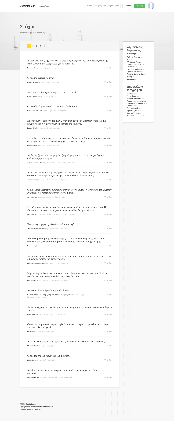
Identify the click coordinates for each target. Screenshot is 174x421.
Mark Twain (31, 332)
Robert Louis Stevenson (35, 263)
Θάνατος (130, 79)
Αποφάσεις (43, 377)
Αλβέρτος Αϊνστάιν (34, 162)
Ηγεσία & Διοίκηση (134, 69)
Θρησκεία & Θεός (134, 72)
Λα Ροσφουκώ (132, 108)
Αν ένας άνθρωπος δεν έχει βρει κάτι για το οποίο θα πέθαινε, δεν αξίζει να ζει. (67, 341)
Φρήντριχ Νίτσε (32, 314)
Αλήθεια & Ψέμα (133, 62)
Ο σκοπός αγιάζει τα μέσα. (40, 77)
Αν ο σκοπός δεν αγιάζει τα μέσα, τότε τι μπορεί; (51, 92)
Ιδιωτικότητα (36, 407)
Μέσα (43, 82)
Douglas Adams (32, 280)
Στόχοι (41, 68)
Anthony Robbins (33, 377)
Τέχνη (129, 77)
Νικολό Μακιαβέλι (33, 82)
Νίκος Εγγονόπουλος (34, 111)
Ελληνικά (37, 409)
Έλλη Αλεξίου (32, 197)
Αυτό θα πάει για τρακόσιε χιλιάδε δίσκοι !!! (49, 290)
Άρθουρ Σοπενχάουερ (35, 214)
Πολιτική (130, 67)
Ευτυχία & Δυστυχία (48, 162)
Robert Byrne (31, 360)
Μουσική (75, 295)
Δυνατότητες (49, 263)
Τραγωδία (47, 68)
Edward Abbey (32, 96)
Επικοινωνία (48, 407)
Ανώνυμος (131, 94)
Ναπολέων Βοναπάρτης (136, 103)
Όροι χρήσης (25, 407)
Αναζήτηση (42, 128)
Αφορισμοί (60, 68)
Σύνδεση (127, 6)
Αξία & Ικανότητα (49, 214)
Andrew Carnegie (33, 180)
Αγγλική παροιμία (134, 98)
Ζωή (54, 68)
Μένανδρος (131, 96)
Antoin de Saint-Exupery (35, 229)
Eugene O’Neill (32, 128)
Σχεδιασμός (54, 229)
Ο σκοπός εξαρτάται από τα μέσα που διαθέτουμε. (52, 106)
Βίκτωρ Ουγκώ (133, 113)
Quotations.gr (27, 5)
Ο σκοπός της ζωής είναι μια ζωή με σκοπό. (49, 355)
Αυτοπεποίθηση (41, 246)
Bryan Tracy (31, 246)
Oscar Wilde (131, 106)
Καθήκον (49, 197)
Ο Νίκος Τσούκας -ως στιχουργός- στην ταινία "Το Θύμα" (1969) (49, 295)
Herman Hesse (32, 145)
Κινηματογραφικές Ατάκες (36, 297)
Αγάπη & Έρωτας (133, 57)
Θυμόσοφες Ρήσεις (60, 111)
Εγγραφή (139, 6)
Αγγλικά (30, 409)
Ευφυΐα (58, 214)
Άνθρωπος (41, 197)
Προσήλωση (53, 377)
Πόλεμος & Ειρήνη (134, 64)
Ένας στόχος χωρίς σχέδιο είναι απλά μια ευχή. (51, 224)
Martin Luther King (33, 346)
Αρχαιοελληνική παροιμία (137, 101)
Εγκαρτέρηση (44, 314)
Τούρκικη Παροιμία (134, 116)
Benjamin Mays (32, 68)
